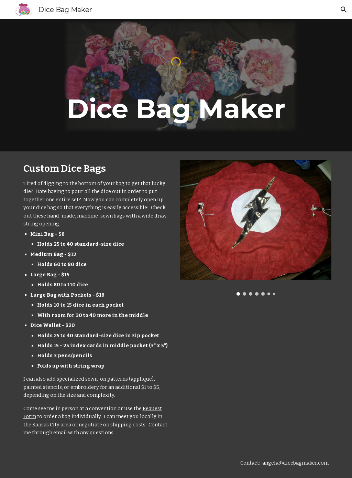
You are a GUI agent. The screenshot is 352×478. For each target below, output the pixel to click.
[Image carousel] (256, 228)
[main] (176, 108)
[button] (344, 9)
